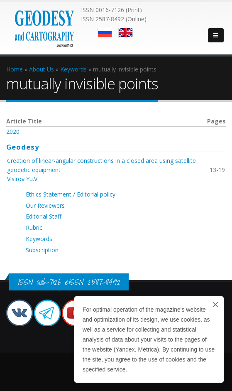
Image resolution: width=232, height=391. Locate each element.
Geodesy (22, 147)
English (125, 32)
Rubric (34, 227)
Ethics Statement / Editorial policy (70, 194)
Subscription (42, 250)
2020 (13, 131)
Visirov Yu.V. (23, 179)
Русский (105, 32)
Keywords (39, 239)
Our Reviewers (45, 205)
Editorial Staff (43, 216)
